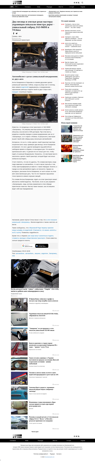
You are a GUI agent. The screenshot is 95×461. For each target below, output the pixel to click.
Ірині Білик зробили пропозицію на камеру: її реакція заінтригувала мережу (63, 15)
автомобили (20, 253)
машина (37, 253)
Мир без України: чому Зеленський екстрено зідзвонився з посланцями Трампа (74, 64)
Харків (83, 7)
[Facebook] (13, 33)
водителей (24, 87)
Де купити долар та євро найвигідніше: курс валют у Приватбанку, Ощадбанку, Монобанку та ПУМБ (72, 77)
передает (15, 92)
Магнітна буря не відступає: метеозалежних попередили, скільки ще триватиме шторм (27, 15)
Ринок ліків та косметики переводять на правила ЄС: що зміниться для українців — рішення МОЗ (73, 92)
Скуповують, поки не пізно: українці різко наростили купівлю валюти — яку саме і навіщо (74, 26)
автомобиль (29, 253)
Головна (28, 7)
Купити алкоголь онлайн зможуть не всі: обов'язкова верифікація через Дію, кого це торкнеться (74, 111)
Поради (49, 7)
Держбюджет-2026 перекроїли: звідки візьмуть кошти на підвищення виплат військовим (73, 51)
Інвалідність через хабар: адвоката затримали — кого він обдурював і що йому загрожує (73, 38)
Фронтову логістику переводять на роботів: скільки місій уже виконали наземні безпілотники (74, 84)
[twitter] (76, 2)
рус (16, 6)
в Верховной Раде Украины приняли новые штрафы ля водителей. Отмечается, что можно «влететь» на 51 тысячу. (34, 230)
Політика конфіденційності (41, 454)
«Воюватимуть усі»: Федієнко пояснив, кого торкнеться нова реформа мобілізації (65, 12)
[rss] (78, 2)
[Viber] (19, 33)
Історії (72, 7)
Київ (38, 7)
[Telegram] (16, 33)
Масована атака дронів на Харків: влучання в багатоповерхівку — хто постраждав (74, 57)
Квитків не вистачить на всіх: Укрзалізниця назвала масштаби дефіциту (74, 32)
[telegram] (74, 2)
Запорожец (53, 253)
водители (45, 253)
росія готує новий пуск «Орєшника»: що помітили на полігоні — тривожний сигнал (73, 45)
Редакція (52, 454)
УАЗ (13, 256)
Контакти (58, 454)
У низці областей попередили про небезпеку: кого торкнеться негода (29, 12)
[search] (82, 2)
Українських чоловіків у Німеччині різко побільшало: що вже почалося (74, 99)
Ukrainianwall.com (49, 457)
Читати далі (34, 431)
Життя (61, 7)
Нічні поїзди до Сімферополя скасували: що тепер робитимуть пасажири (74, 118)
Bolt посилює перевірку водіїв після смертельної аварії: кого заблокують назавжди (73, 105)
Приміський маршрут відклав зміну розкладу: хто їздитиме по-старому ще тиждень (74, 70)
